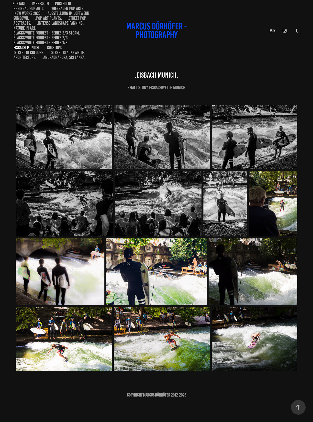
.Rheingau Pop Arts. (28, 8)
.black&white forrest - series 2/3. (40, 37)
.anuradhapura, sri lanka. (64, 57)
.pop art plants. (48, 18)
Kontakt (19, 3)
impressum (40, 3)
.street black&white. (67, 52)
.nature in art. (24, 28)
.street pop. (77, 18)
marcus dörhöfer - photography (157, 30)
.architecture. (24, 57)
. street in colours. (28, 52)
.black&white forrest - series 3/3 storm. (46, 32)
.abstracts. (21, 23)
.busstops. (54, 47)
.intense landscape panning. (60, 23)
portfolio (63, 3)
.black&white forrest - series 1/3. (40, 42)
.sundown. (20, 18)
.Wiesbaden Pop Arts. (67, 8)
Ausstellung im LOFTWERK (68, 13)
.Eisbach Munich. (26, 47)
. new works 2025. (27, 13)
